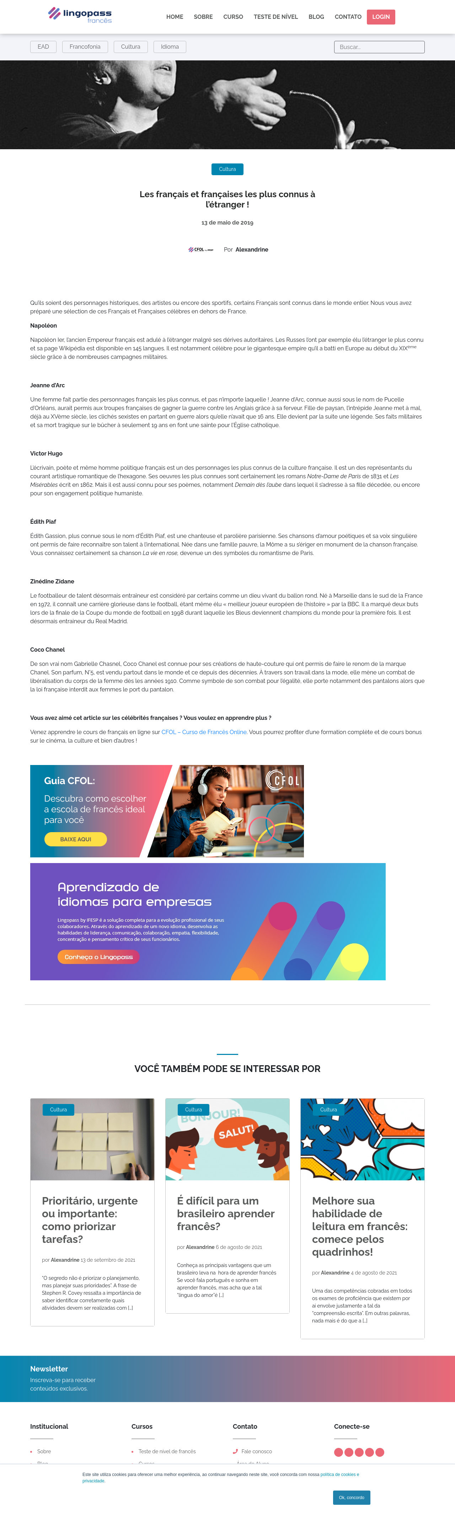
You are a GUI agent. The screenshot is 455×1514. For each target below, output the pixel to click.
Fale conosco (252, 1451)
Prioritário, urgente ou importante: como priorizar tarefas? (90, 1220)
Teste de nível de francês (167, 1451)
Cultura (130, 46)
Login (381, 17)
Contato (348, 17)
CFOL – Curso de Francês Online (203, 732)
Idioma (170, 46)
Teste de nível (276, 17)
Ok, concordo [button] (351, 1497)
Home (174, 17)
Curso (233, 17)
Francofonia (85, 46)
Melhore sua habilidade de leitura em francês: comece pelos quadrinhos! (360, 1226)
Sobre (203, 17)
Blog (316, 17)
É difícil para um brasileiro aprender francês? (225, 1214)
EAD (43, 46)
